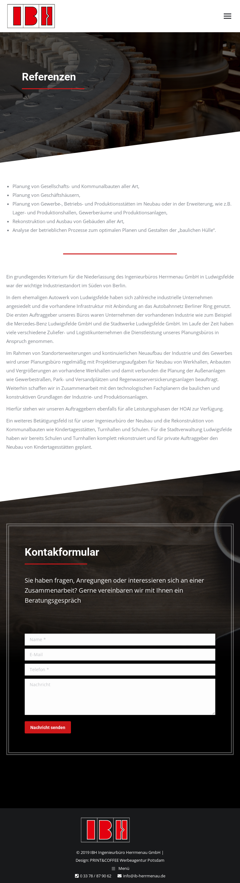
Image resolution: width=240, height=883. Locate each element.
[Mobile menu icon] (227, 16)
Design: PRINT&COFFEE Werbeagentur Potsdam (120, 860)
